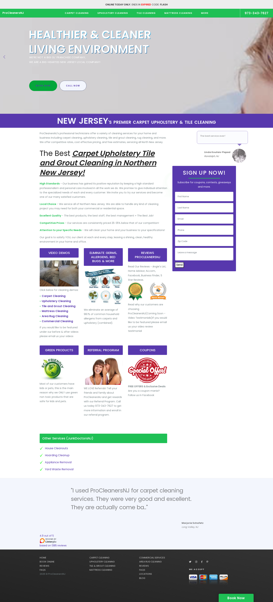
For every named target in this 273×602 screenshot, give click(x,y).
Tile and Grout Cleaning (58, 306)
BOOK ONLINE (47, 561)
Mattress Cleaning (55, 311)
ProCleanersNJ (13, 13)
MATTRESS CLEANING (100, 570)
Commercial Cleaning (57, 321)
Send (179, 265)
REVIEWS (44, 566)
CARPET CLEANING (99, 557)
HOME (43, 557)
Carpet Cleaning (53, 296)
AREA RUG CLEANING (150, 561)
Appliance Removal (58, 462)
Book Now (43, 85)
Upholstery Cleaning (56, 301)
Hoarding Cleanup (57, 455)
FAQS (43, 570)
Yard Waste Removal (59, 469)
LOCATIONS (145, 574)
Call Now (73, 85)
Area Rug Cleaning (55, 316)
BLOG (142, 578)
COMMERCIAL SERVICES (152, 557)
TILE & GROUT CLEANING (102, 566)
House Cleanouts (56, 448)
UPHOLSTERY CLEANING (102, 561)
